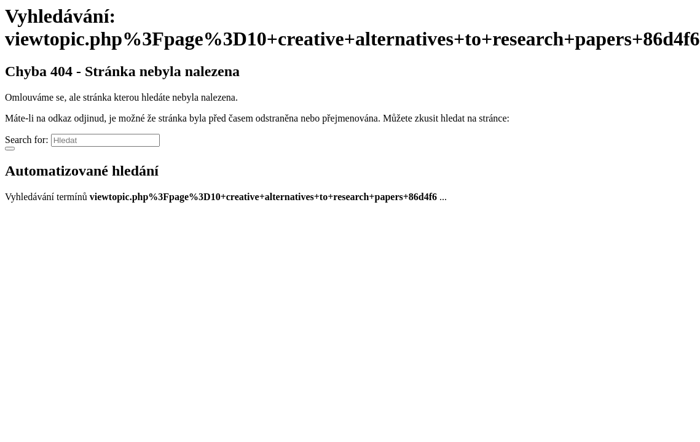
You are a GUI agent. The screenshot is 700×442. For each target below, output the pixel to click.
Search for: (27, 139)
